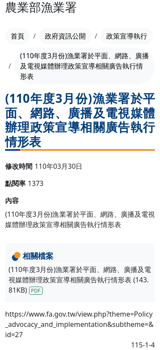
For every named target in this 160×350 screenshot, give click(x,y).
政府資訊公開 (65, 36)
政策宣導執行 (126, 36)
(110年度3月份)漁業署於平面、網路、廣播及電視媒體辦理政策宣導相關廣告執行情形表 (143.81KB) (80, 280)
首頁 (17, 36)
